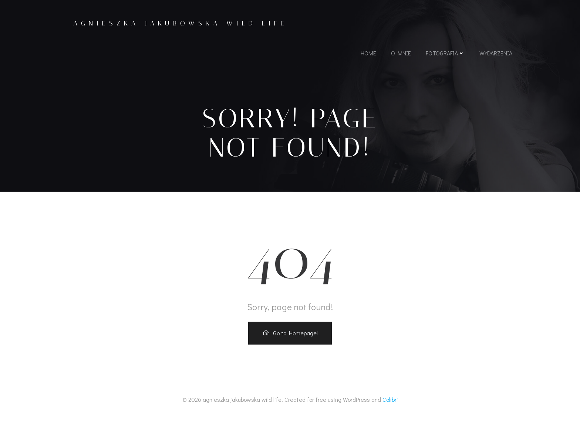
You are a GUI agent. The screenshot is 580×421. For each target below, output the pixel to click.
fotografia (445, 53)
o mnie (401, 53)
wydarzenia (495, 53)
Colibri (390, 399)
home (368, 53)
